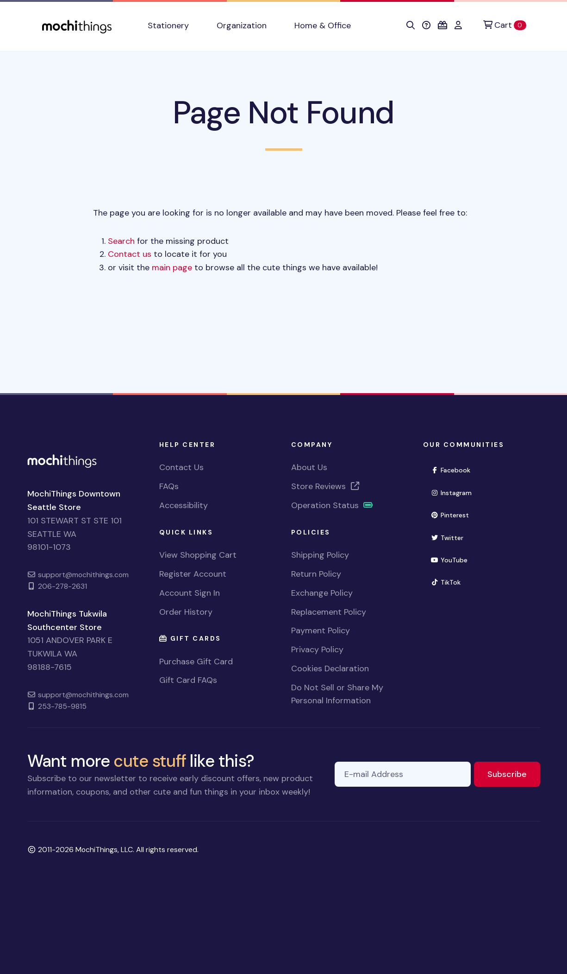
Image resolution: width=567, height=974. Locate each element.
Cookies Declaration (330, 668)
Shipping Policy (320, 554)
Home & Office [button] (322, 25)
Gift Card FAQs (188, 680)
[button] (410, 25)
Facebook (455, 469)
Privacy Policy (317, 649)
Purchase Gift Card (196, 661)
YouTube (453, 559)
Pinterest (454, 514)
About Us (309, 467)
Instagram (455, 492)
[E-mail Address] (403, 774)
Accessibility (183, 505)
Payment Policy (320, 630)
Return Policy (316, 573)
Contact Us (181, 467)
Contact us (129, 254)
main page (172, 267)
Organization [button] (242, 25)
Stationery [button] (168, 25)
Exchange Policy (322, 592)
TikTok (450, 581)
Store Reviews (326, 486)
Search (121, 241)
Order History (185, 612)
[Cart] (504, 25)
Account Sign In (189, 592)
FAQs (169, 486)
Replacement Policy (328, 612)
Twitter (451, 537)
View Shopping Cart (198, 554)
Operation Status (332, 505)
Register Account (192, 573)
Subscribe (513, 773)
